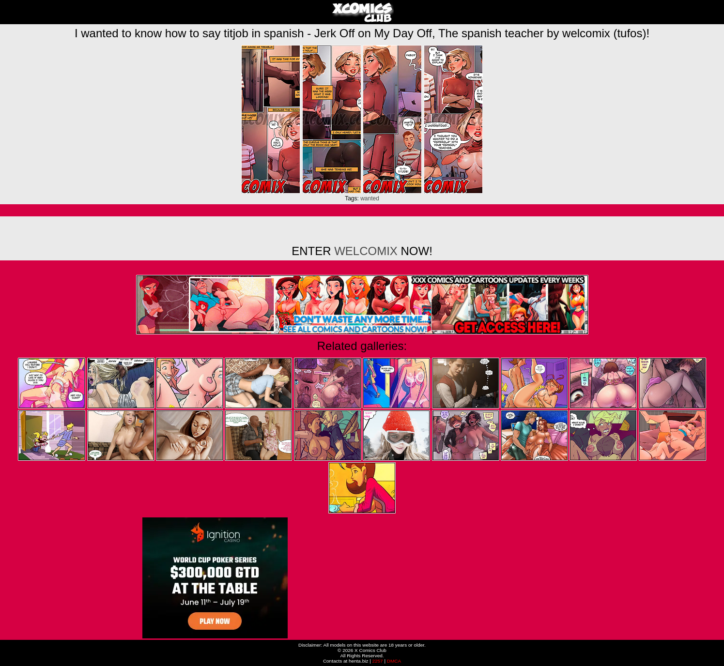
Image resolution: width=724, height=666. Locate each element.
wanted (369, 198)
